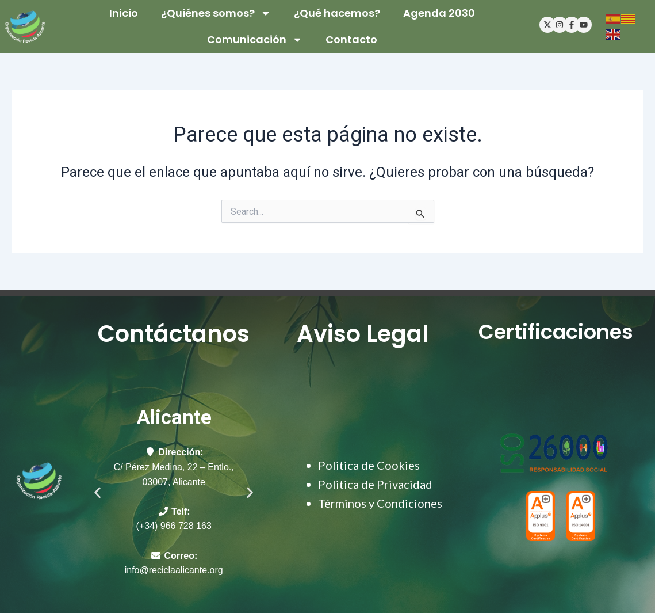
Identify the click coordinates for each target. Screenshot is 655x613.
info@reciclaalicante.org (174, 570)
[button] (97, 493)
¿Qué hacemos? (337, 13)
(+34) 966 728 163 (174, 526)
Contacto (351, 39)
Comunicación (254, 40)
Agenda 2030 (439, 13)
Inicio (123, 13)
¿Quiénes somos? (216, 13)
